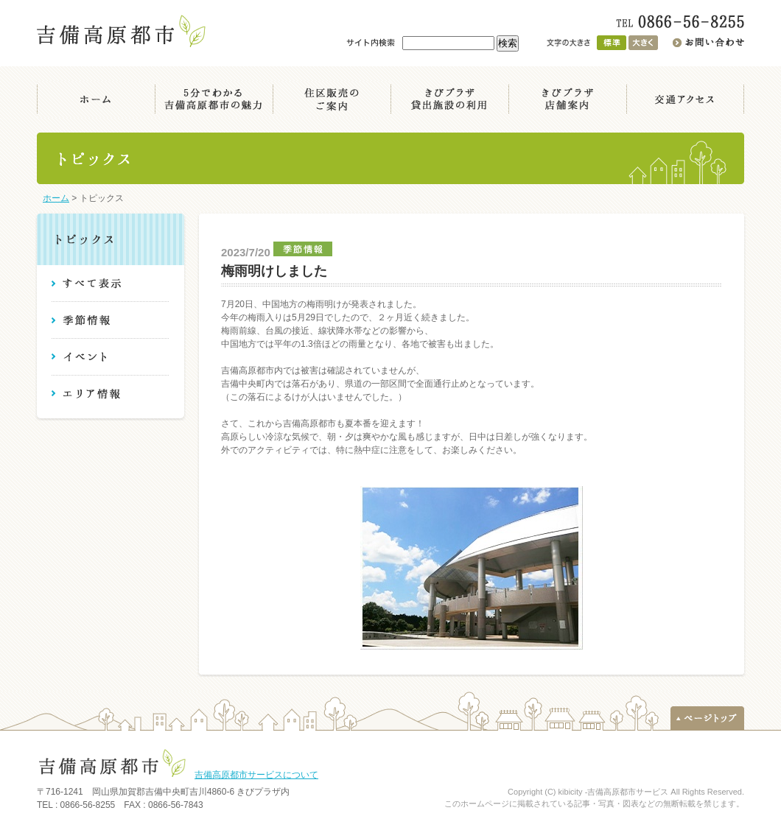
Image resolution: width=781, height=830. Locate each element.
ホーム (56, 198)
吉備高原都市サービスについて (256, 775)
